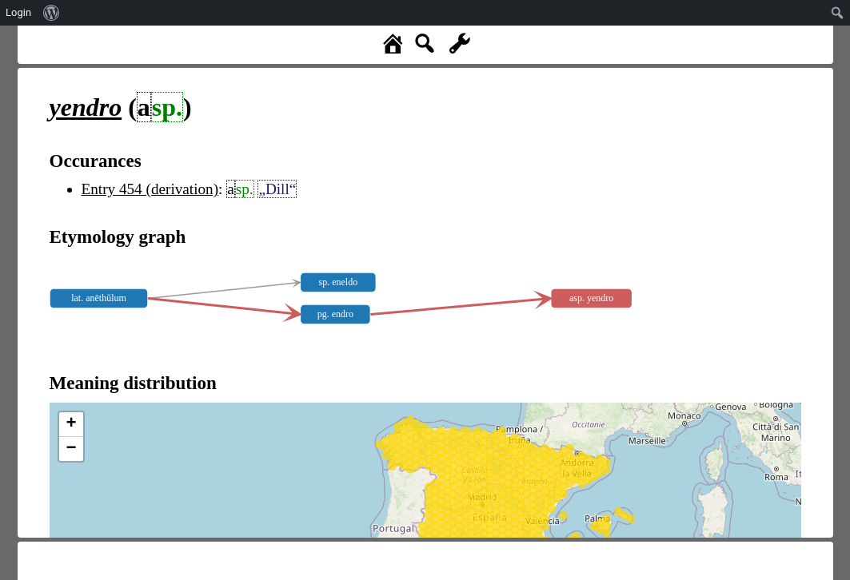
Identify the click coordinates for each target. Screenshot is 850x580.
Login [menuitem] (18, 12)
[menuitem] (52, 13)
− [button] (71, 449)
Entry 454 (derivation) (150, 189)
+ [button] (71, 424)
